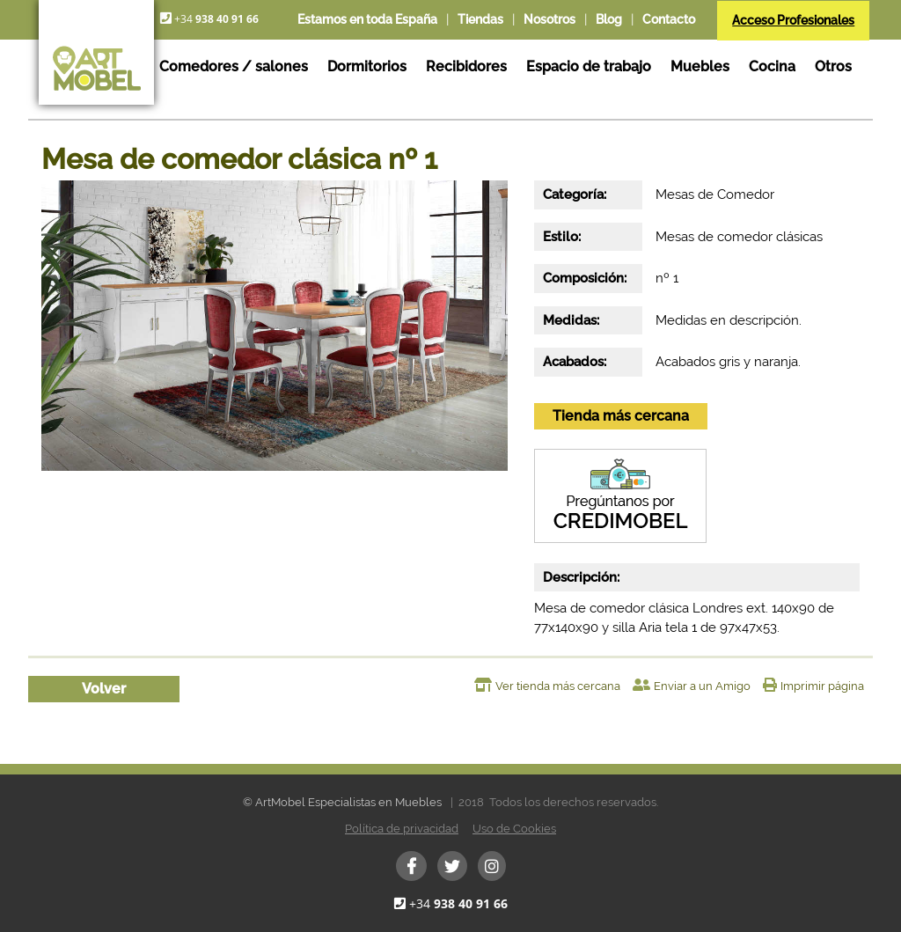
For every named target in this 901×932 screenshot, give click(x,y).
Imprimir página (822, 686)
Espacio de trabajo (588, 66)
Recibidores (466, 66)
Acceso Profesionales (793, 20)
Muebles (699, 66)
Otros (833, 66)
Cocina (772, 66)
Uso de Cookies (514, 828)
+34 (458, 903)
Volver (104, 688)
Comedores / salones (233, 66)
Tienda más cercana (621, 415)
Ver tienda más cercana (557, 686)
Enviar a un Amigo (702, 686)
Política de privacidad (401, 828)
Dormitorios (367, 66)
